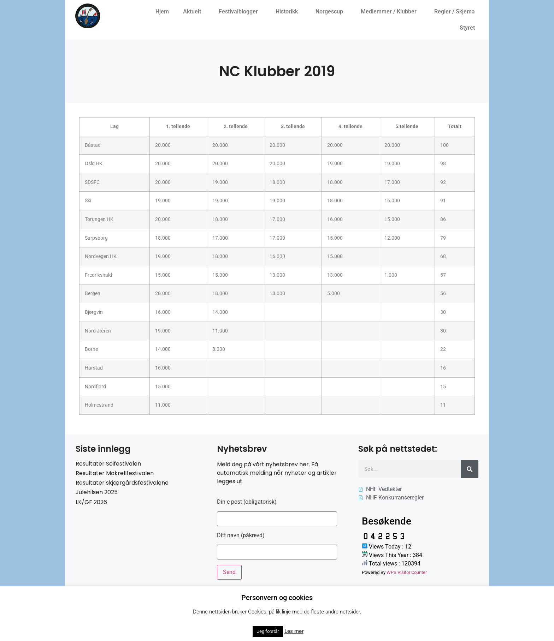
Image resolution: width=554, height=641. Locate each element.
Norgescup (331, 11)
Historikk (288, 11)
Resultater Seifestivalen (108, 464)
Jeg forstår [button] (268, 631)
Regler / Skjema (456, 11)
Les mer (293, 631)
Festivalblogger (240, 11)
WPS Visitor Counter (407, 572)
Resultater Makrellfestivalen (115, 473)
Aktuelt (194, 11)
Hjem (162, 11)
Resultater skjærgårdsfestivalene (122, 483)
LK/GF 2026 (91, 502)
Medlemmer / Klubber (390, 11)
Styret (469, 27)
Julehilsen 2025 (97, 492)
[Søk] (469, 469)
